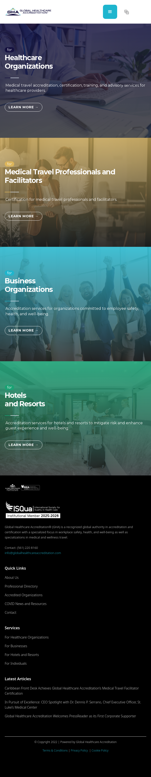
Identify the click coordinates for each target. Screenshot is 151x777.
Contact (10, 612)
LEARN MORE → (24, 107)
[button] (110, 12)
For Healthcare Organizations (27, 637)
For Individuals (16, 663)
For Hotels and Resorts (22, 654)
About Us (12, 577)
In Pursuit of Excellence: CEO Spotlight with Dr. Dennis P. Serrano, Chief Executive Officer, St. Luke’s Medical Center (73, 705)
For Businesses (16, 646)
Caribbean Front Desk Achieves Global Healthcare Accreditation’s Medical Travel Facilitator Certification (72, 691)
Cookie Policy (100, 750)
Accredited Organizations (24, 595)
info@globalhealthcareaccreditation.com (33, 553)
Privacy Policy (80, 750)
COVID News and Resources (26, 603)
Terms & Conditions (55, 750)
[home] (28, 12)
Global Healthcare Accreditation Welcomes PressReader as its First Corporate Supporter (70, 716)
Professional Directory (21, 586)
